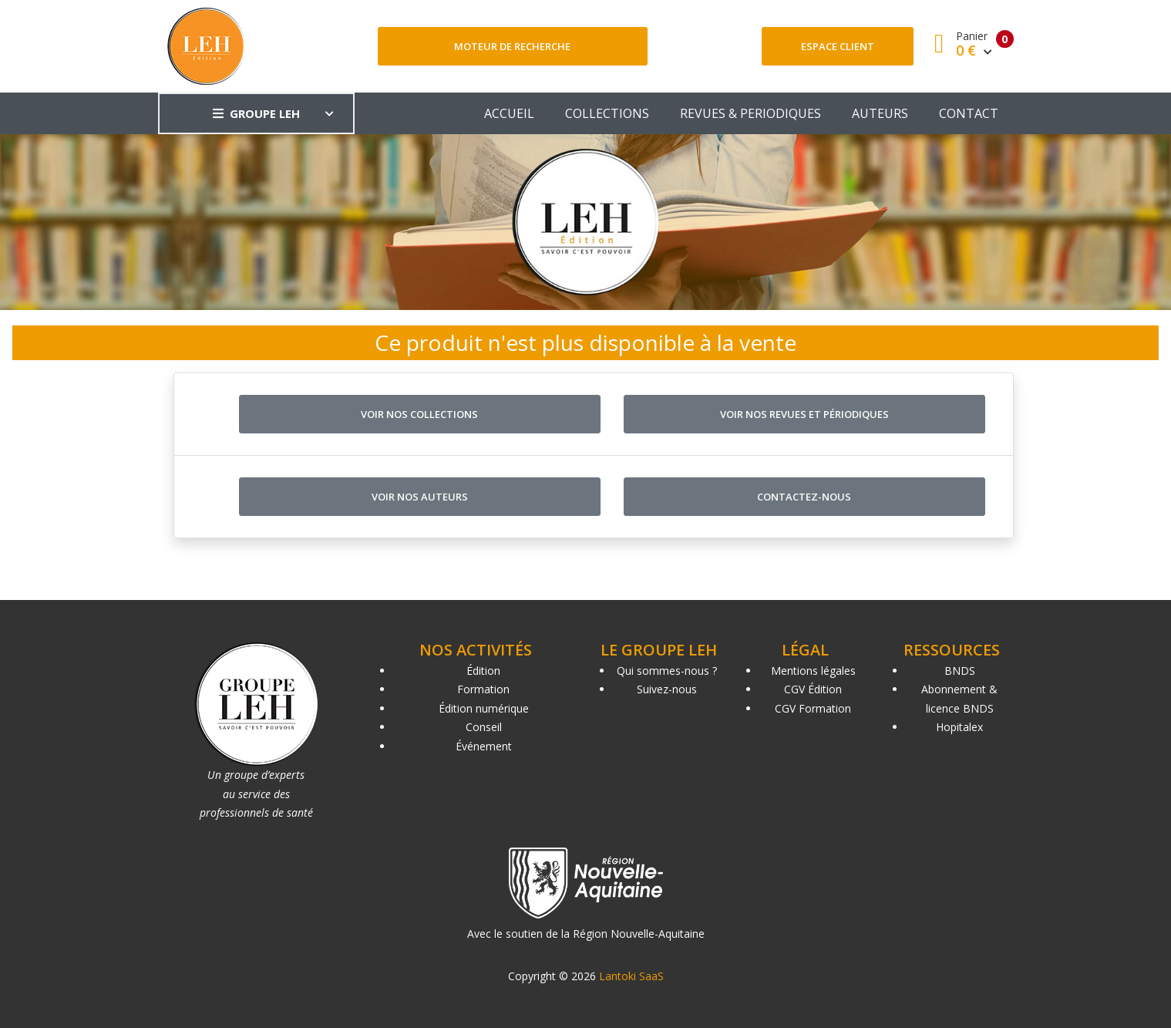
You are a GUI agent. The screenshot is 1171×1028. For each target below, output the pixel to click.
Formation (483, 689)
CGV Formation (813, 708)
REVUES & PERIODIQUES (750, 113)
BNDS (959, 670)
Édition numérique (484, 708)
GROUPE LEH (256, 113)
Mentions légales (813, 670)
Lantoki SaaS (631, 976)
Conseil (484, 727)
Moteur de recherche (512, 46)
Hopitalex (959, 727)
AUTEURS (880, 113)
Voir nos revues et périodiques (804, 414)
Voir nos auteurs (420, 497)
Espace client (837, 46)
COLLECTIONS (607, 113)
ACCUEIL (509, 113)
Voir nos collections (419, 414)
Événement (484, 746)
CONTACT (968, 113)
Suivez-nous (667, 689)
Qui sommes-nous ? (667, 670)
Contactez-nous (804, 497)
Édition (483, 670)
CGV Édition (813, 689)
